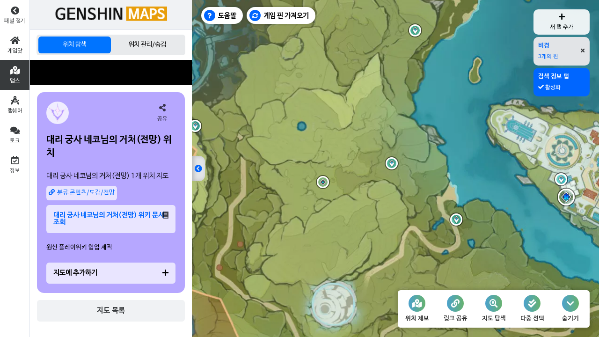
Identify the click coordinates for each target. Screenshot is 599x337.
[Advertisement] (111, 72)
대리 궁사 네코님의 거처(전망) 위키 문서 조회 (110, 219)
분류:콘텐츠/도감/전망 (82, 192)
